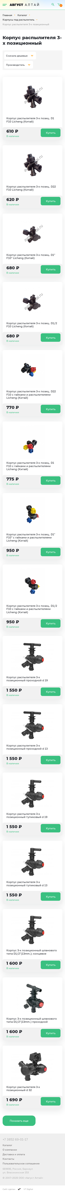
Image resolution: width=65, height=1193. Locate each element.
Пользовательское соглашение (21, 1163)
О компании (10, 1149)
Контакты (8, 1158)
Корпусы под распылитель (18, 19)
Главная (7, 15)
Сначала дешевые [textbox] (17, 55)
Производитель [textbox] (15, 64)
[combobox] (20, 55)
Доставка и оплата (14, 1154)
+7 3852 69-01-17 (15, 1139)
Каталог (22, 15)
